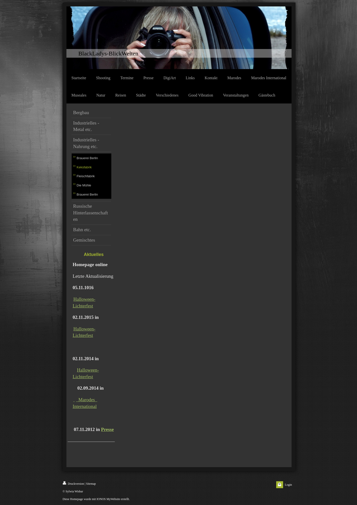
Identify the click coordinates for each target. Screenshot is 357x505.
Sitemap (91, 483)
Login (288, 484)
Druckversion (73, 483)
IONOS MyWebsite (108, 499)
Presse (107, 429)
